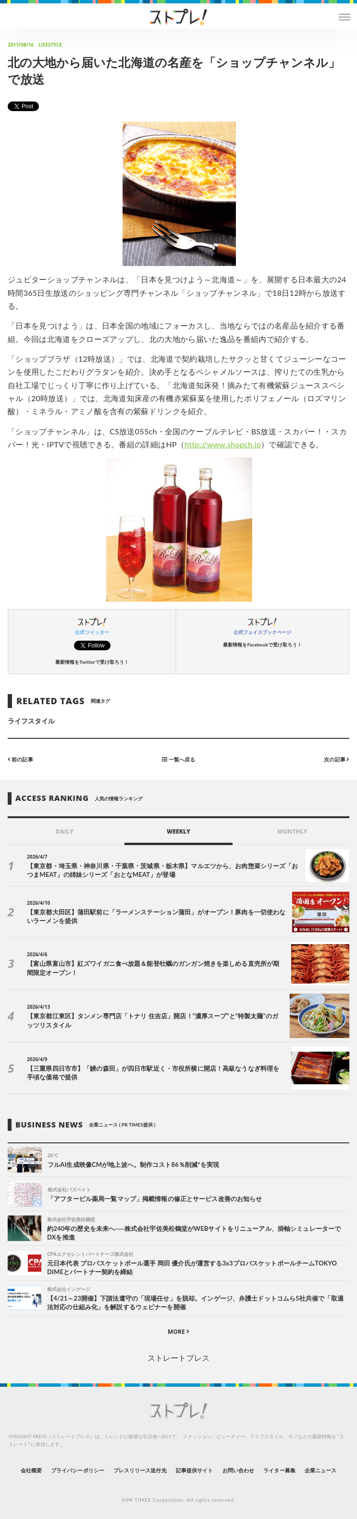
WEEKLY (178, 831)
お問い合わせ (238, 1470)
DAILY (65, 831)
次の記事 (336, 759)
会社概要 (31, 1470)
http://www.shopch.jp (223, 444)
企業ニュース (320, 1470)
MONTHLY (292, 831)
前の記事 (20, 759)
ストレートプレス (178, 1357)
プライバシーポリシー (77, 1470)
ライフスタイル (31, 721)
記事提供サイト (194, 1470)
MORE (178, 1332)
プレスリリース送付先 (140, 1470)
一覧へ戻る (178, 759)
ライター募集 (279, 1470)
